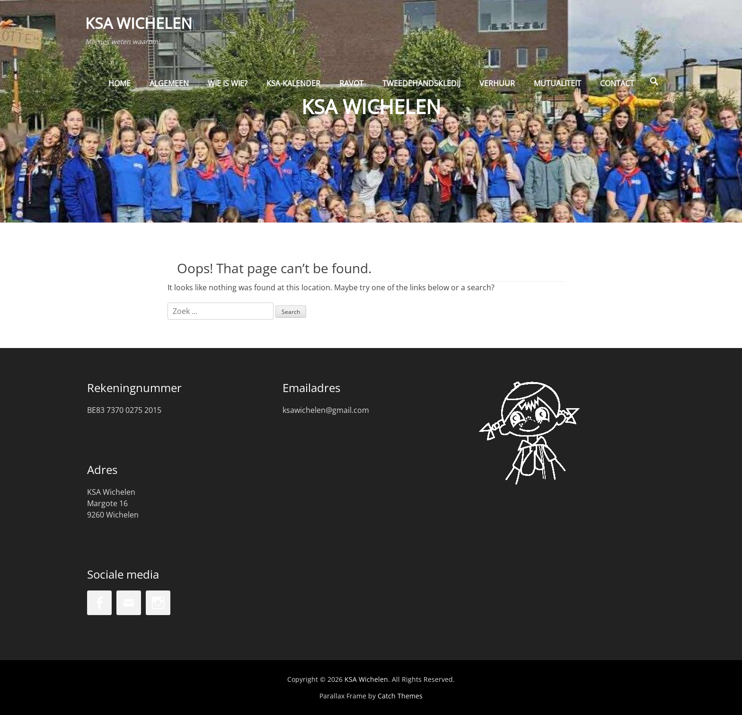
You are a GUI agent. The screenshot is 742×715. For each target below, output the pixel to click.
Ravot (351, 88)
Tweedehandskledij (421, 88)
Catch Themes (400, 695)
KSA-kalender (293, 88)
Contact (617, 88)
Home (119, 88)
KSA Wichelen (140, 25)
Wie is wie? (227, 88)
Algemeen (169, 88)
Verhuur (497, 88)
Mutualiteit (557, 88)
